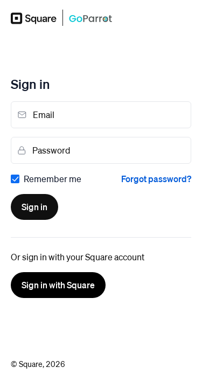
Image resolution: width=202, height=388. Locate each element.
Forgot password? (156, 178)
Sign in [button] (34, 206)
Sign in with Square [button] (58, 284)
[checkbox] (46, 178)
